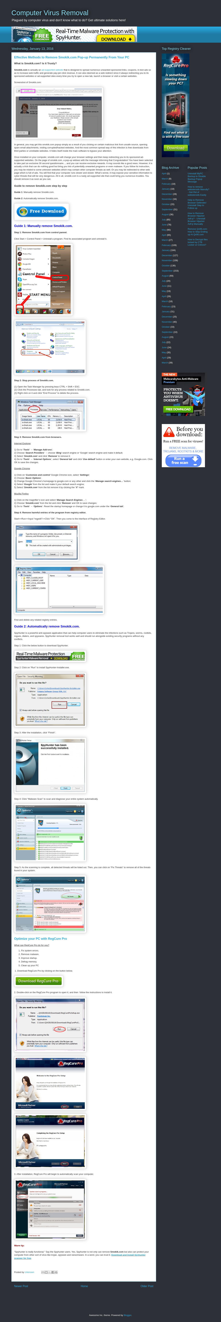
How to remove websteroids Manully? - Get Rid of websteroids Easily (198, 191)
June (164, 224)
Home (84, 1286)
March (165, 178)
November (167, 199)
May (164, 230)
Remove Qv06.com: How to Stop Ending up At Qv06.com (198, 232)
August (165, 214)
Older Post (147, 1286)
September (167, 209)
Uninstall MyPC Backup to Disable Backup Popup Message (197, 177)
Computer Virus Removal (49, 13)
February (166, 184)
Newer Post (21, 1286)
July (164, 219)
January (166, 189)
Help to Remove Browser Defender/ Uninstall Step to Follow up (197, 204)
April (164, 173)
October (166, 204)
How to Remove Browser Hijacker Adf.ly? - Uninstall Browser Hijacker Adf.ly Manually (196, 218)
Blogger (127, 1315)
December (167, 194)
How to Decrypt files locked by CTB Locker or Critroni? (198, 242)
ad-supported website (52, 70)
